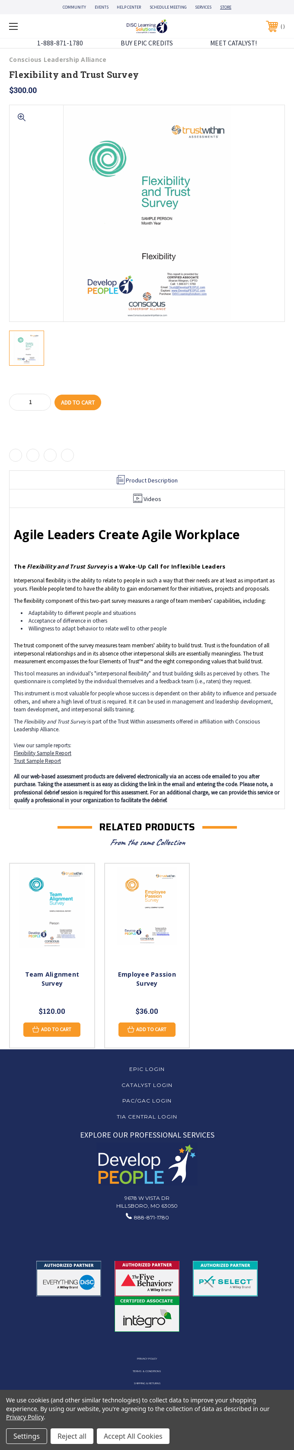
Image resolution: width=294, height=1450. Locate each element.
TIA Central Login (147, 1116)
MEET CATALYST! (233, 43)
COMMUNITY (74, 7)
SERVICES (203, 7)
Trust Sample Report (37, 761)
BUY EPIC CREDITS (147, 43)
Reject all (72, 1436)
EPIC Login (147, 1069)
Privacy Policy (147, 1358)
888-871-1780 (151, 1217)
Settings (26, 1436)
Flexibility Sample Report (42, 753)
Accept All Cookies (133, 1436)
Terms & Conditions (147, 1371)
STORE (225, 7)
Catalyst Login (147, 1085)
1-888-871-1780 (60, 43)
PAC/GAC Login (147, 1100)
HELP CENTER (129, 7)
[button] (147, 1164)
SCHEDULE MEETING (168, 7)
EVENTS (102, 7)
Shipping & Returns (147, 1383)
